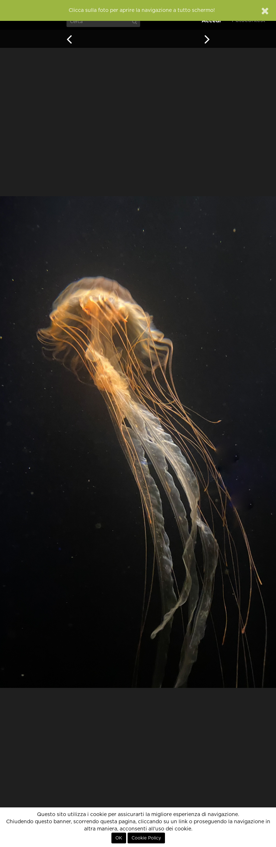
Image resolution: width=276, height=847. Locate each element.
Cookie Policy (146, 838)
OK (118, 838)
